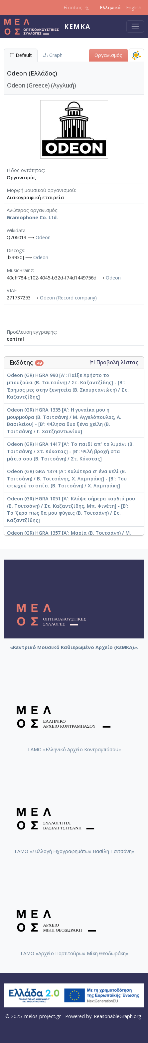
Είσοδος (76, 7)
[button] (92, 362)
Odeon (43, 237)
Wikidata (16, 230)
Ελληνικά (110, 7)
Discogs (15, 250)
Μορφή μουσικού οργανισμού (41, 190)
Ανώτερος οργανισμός (32, 210)
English (133, 7)
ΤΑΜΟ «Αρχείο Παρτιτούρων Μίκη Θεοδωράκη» (74, 953)
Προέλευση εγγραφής (31, 332)
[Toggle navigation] (135, 26)
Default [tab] (21, 55)
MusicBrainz (20, 270)
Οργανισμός (108, 55)
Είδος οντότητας (25, 170)
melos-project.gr (42, 1016)
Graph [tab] (53, 55)
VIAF (12, 290)
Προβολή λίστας (113, 362)
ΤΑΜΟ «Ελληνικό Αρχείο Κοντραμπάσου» (74, 749)
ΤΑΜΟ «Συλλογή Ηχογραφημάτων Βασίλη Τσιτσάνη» (74, 851)
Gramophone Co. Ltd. (32, 217)
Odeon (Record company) (68, 297)
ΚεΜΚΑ (77, 26)
